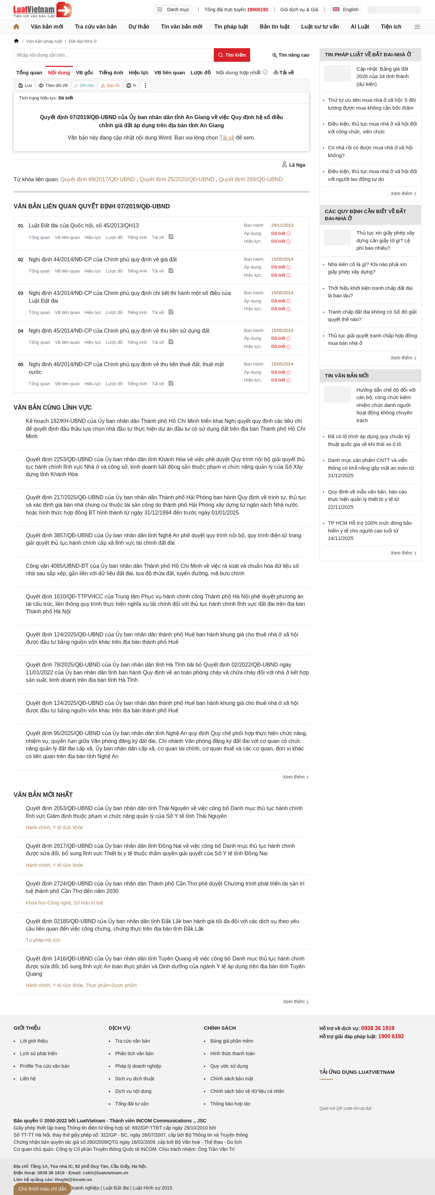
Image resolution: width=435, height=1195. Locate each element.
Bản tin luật (274, 27)
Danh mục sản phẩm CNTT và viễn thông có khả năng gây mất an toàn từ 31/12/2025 (371, 467)
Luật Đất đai (116, 1188)
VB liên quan (67, 237)
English (346, 9)
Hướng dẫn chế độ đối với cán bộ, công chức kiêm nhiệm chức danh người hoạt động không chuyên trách (386, 405)
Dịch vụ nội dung (133, 1091)
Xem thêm (296, 777)
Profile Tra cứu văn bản (44, 1066)
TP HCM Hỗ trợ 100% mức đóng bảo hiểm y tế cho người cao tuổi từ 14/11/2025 (370, 530)
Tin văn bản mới (182, 27)
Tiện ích (391, 27)
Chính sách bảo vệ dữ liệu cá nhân (247, 1091)
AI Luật (360, 27)
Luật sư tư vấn (320, 27)
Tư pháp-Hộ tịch (43, 940)
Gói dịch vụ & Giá (299, 9)
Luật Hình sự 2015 (152, 1188)
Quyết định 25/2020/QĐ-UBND (178, 179)
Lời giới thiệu (34, 1041)
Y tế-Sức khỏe (68, 827)
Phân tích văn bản (134, 1053)
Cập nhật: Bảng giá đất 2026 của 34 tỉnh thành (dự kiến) (382, 76)
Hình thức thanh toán (232, 1053)
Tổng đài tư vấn (132, 1103)
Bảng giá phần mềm (231, 1041)
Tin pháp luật (231, 27)
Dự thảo (138, 27)
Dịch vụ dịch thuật (134, 1078)
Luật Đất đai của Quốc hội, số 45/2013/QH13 (84, 225)
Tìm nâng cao (290, 55)
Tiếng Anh (137, 237)
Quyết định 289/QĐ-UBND (251, 179)
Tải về (227, 138)
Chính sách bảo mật (231, 1078)
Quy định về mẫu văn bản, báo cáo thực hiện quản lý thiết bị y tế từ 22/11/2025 (367, 499)
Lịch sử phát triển (38, 1053)
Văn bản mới (47, 27)
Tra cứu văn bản (96, 27)
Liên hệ (28, 1078)
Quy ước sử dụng (229, 1066)
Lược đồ (114, 237)
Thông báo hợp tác (230, 1103)
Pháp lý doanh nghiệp (138, 1066)
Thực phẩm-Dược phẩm (111, 985)
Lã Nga (293, 165)
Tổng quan (39, 237)
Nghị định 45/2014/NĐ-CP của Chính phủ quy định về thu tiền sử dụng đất (119, 331)
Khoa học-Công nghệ (48, 902)
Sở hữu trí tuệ (88, 902)
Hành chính (38, 827)
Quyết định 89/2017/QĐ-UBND (98, 179)
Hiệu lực (93, 237)
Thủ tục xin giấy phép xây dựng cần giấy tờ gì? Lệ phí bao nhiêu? (385, 240)
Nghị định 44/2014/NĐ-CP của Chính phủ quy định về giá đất (103, 259)
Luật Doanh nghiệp (79, 1188)
